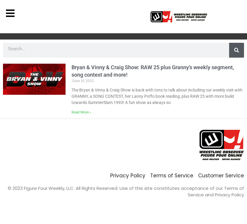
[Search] (236, 50)
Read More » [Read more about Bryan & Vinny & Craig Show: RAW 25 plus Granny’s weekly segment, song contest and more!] (81, 112)
